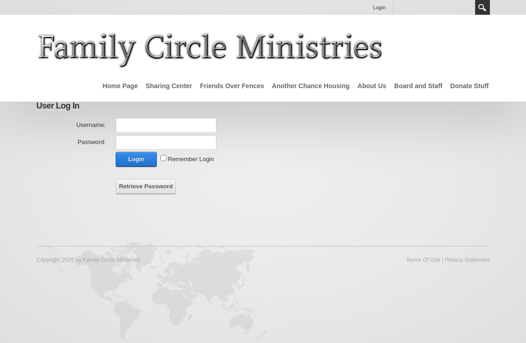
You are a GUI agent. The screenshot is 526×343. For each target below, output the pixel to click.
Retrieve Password (146, 186)
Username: (91, 124)
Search (482, 7)
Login (379, 7)
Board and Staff (418, 86)
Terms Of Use (423, 260)
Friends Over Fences (232, 86)
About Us (372, 86)
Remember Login (191, 159)
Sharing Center (169, 86)
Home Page (120, 86)
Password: (92, 141)
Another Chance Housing (311, 86)
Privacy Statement (467, 260)
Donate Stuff (469, 86)
